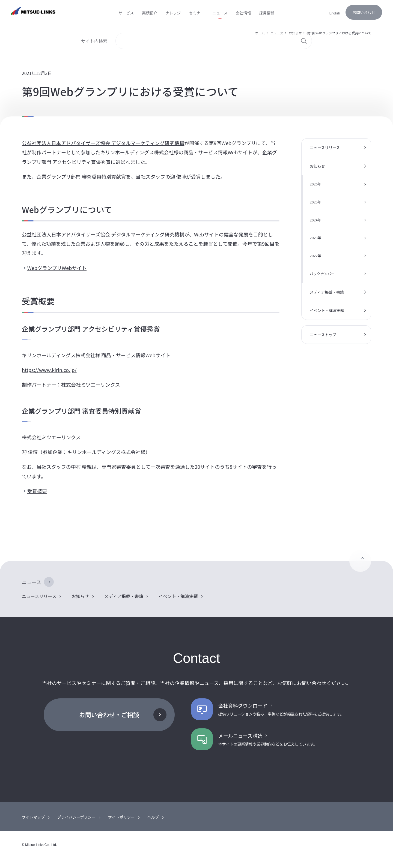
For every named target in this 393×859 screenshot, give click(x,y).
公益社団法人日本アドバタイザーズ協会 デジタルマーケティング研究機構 (103, 142)
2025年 (315, 202)
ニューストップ (323, 334)
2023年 (315, 237)
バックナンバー (322, 273)
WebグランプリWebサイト (57, 267)
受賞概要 (37, 490)
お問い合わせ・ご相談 (109, 714)
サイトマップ (33, 817)
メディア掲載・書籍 (327, 292)
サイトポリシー (121, 817)
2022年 (315, 255)
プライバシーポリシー (76, 817)
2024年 (315, 220)
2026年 (315, 184)
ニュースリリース (325, 147)
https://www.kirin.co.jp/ (49, 369)
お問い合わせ (363, 12)
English (334, 13)
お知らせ (317, 166)
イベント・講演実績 (327, 310)
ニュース (31, 581)
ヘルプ (153, 817)
